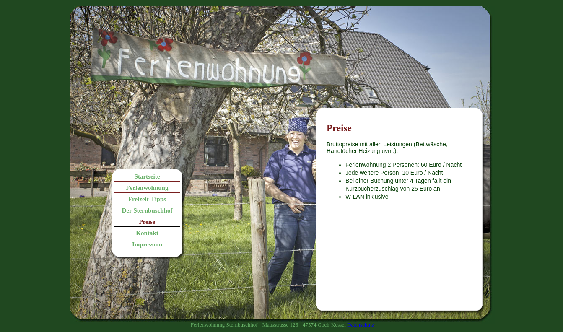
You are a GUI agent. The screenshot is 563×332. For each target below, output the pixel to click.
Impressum (147, 244)
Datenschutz (360, 325)
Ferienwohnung (147, 187)
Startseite (147, 176)
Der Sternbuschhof (147, 210)
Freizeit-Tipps (147, 199)
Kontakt (147, 233)
